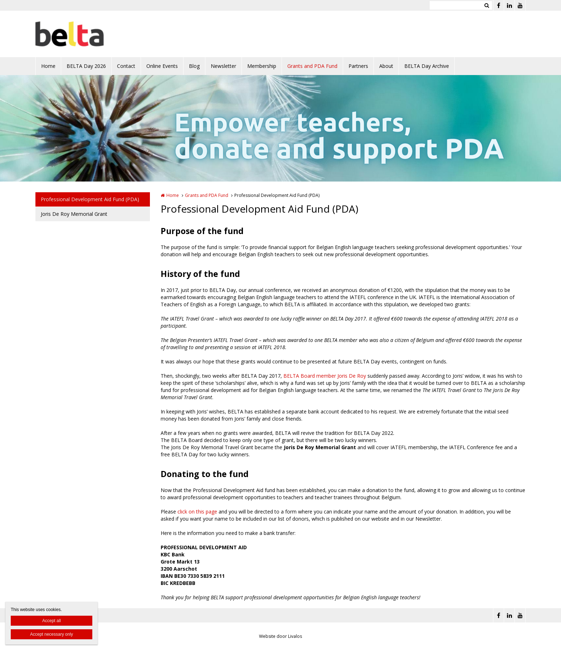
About (386, 66)
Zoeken (486, 5)
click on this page (197, 511)
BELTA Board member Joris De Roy (324, 375)
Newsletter (223, 66)
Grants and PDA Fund (312, 66)
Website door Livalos (280, 636)
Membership (261, 66)
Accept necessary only (51, 634)
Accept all (51, 620)
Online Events (162, 66)
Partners (358, 66)
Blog (194, 66)
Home (48, 66)
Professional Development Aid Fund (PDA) (90, 199)
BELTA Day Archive (426, 66)
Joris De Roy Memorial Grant (74, 213)
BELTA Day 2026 (86, 66)
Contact (126, 66)
